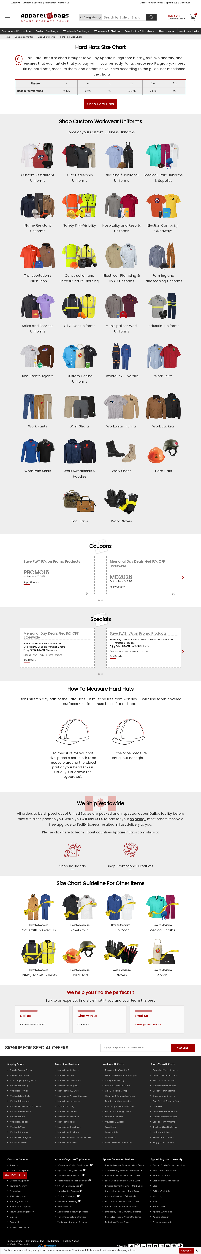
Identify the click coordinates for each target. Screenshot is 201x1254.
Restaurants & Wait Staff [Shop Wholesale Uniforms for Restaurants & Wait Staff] (117, 1070)
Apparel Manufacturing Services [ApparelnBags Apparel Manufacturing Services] (72, 1211)
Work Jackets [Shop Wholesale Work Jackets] (111, 1132)
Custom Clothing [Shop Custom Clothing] (65, 1106)
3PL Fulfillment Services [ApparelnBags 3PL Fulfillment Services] (68, 1186)
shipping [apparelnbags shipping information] (137, 819)
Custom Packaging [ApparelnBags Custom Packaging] (66, 1196)
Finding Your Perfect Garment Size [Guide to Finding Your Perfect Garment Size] (169, 1165)
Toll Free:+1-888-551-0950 (32, 1024)
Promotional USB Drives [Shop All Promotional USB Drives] (68, 1090)
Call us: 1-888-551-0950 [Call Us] (151, 2)
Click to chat (83, 1024)
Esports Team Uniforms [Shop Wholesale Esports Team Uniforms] (164, 1121)
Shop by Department (19, 1075)
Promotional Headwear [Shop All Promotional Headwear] (68, 1132)
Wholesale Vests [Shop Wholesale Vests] (17, 1127)
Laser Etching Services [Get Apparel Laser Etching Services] (115, 1180)
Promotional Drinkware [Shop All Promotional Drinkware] (68, 1070)
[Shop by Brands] (15, 1064)
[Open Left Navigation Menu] (7, 17)
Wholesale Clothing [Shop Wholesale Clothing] (19, 1085)
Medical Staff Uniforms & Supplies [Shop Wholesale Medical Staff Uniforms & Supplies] (121, 1075)
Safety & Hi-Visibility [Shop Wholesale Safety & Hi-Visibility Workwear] (114, 1080)
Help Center (50, 2)
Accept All (186, 1250)
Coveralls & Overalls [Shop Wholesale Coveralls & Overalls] (114, 1121)
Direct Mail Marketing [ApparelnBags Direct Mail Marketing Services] (67, 1201)
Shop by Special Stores (21, 1070)
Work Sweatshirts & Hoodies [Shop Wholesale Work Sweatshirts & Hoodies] (118, 1142)
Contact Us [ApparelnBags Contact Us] (15, 1222)
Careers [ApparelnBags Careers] (13, 1217)
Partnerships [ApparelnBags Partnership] (16, 1191)
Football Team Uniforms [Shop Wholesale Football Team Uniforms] (164, 1085)
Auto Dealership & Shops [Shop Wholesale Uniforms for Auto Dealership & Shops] (117, 1090)
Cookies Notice (71, 1241)
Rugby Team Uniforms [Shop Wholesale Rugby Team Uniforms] (163, 1142)
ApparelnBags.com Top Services (72, 1159)
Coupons (100, 546)
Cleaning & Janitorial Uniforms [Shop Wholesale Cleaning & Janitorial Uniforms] (120, 1096)
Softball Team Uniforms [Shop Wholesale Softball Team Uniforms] (164, 1080)
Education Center (24, 37)
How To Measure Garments (166, 1170)
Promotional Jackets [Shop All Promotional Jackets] (67, 1142)
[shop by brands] (72, 855)
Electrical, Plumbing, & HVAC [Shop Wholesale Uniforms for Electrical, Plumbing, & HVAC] (118, 1111)
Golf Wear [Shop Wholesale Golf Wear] (157, 1106)
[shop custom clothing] (48, 31)
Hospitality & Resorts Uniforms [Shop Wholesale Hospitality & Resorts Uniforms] (119, 1106)
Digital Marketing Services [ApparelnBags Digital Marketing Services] (69, 1170)
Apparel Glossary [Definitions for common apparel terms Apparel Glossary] (161, 1217)
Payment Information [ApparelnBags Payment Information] (163, 1222)
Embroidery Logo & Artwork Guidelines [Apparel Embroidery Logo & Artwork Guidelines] (123, 1211)
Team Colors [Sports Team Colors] (159, 1206)
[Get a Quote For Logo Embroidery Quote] (138, 1165)
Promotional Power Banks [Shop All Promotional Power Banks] (69, 1080)
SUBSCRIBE (182, 1047)
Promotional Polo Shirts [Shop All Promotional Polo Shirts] (68, 1116)
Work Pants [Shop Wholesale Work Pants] (110, 1137)
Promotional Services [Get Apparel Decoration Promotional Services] (115, 1201)
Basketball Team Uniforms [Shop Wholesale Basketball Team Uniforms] (165, 1070)
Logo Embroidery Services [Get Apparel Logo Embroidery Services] (117, 1165)
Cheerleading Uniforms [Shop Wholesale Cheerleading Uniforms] (164, 1096)
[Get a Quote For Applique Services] (130, 1196)
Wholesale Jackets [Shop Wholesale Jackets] (19, 1121)
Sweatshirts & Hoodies (138, 31)
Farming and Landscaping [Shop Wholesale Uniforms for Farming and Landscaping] (118, 1101)
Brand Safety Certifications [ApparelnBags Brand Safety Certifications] (166, 1180)
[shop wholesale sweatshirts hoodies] (140, 31)
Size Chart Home (46, 37)
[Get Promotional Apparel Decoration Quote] (133, 1201)
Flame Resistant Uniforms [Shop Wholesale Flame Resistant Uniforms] (117, 1085)
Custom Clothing (45, 31)
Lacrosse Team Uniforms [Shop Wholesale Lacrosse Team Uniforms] (165, 1116)
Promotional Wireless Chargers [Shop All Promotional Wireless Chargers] (72, 1096)
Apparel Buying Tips (162, 1211)
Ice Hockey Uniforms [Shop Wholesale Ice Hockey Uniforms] (162, 1132)
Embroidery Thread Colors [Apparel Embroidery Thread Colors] (117, 1222)
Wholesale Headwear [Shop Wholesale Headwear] (20, 1101)
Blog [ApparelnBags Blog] (155, 1186)
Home (7, 37)
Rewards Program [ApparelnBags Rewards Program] (18, 1186)
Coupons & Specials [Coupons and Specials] (32, 2)
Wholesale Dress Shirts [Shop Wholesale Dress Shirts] (20, 1111)
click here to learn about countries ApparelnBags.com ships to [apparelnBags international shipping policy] (106, 832)
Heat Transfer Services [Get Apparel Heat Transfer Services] (115, 1175)
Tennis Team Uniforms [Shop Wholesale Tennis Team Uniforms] (163, 1137)
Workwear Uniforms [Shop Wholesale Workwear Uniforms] (113, 1064)
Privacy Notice (15, 1241)
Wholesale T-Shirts (106, 31)
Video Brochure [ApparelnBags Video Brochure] (64, 1206)
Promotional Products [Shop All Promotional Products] (67, 1064)
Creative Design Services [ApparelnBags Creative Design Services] (69, 1175)
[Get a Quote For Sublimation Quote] (133, 1191)
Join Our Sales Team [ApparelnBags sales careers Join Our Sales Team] (20, 1227)
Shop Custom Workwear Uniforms (100, 121)
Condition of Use (35, 1241)
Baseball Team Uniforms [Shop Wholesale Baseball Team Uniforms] (165, 1075)
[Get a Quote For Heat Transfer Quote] (134, 1175)
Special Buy (171, 2)
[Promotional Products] (17, 31)
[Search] (151, 17)
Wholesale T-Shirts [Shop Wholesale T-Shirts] (19, 1090)
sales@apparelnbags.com (148, 1024)
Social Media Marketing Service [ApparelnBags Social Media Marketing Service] (72, 1180)
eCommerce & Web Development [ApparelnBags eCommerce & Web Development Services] (73, 1165)
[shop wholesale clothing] (77, 31)
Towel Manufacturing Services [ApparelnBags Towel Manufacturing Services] (71, 1217)
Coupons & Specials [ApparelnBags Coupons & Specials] (19, 1180)
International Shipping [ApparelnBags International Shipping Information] (20, 1206)
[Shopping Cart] (192, 17)
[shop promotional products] (130, 855)
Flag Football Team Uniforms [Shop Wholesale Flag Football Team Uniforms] (167, 1101)
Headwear (165, 31)
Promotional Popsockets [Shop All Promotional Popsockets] (68, 1101)
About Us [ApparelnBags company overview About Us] (14, 1165)
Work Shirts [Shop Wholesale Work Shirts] (110, 1127)
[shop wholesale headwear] (167, 31)
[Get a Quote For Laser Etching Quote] (134, 1180)
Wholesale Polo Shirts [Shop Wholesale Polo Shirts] (20, 1096)
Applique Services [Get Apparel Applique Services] (113, 1196)
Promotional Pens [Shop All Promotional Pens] (65, 1075)
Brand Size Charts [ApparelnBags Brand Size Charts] (161, 1175)
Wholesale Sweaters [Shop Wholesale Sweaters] (19, 1132)
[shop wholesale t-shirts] (108, 31)
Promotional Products (14, 31)
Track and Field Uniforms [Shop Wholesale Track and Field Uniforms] (165, 1127)
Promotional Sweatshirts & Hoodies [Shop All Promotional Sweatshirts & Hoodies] (74, 1137)
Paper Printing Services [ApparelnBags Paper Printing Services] (68, 1191)
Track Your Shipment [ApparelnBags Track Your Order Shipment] (20, 1170)
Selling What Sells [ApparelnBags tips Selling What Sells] (161, 1191)
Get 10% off (12, 1175)
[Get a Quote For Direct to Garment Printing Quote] (137, 1186)
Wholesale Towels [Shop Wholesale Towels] (18, 1142)
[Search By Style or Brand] (124, 17)
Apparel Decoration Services (118, 1159)
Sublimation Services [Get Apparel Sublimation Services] (115, 1191)
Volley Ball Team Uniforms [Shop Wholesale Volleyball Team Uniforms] (165, 1111)
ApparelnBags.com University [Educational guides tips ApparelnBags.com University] (166, 1159)
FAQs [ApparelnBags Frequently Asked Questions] (155, 1201)
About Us (15, 2)
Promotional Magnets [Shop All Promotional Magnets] (67, 1085)
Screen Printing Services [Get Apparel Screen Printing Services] (116, 1170)
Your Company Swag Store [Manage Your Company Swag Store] (23, 1080)
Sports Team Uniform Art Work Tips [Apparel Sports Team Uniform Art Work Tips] (121, 1206)
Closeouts (185, 2)
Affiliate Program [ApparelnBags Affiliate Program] (18, 1196)
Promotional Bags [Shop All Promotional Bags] (66, 1121)
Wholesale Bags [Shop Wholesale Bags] (17, 1116)
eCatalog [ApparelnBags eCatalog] (157, 1196)
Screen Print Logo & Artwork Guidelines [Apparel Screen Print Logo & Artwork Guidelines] (123, 1217)
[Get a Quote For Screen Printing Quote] (136, 1170)
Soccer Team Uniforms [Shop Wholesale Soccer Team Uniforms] (164, 1090)
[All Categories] (90, 17)
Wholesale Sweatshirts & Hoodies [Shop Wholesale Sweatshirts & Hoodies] (26, 1106)
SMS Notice (53, 1241)
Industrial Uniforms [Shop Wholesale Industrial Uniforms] (114, 1116)
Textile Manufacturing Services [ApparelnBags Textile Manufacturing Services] (72, 1222)
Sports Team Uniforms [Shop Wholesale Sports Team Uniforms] (163, 1064)
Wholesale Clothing (75, 31)
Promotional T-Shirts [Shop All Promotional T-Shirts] (67, 1111)
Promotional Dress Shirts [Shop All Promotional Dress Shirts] (69, 1127)
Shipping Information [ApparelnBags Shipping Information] (20, 1201)
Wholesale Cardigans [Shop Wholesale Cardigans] (20, 1137)
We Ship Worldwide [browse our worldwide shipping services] (100, 803)
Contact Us (63, 2)
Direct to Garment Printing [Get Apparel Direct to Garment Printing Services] (117, 1186)
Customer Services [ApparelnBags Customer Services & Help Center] (17, 1159)
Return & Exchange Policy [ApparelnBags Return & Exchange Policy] (22, 1211)
